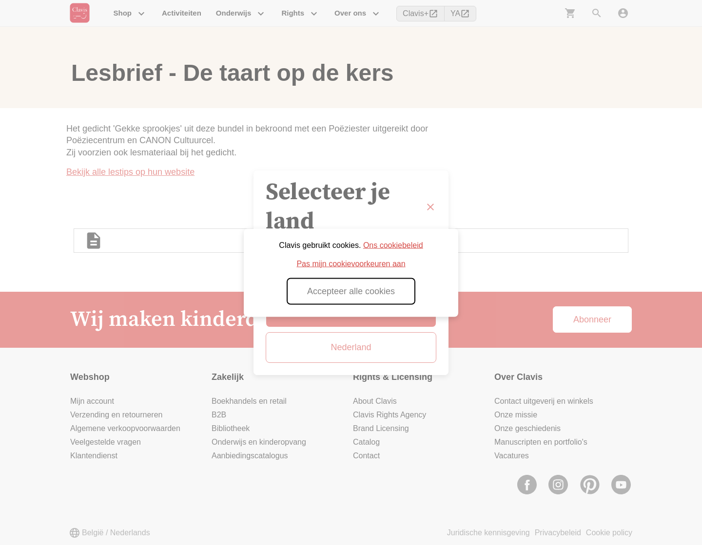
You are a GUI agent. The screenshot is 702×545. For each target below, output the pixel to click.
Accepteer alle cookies (351, 291)
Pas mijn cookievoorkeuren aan (350, 263)
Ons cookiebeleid (393, 245)
